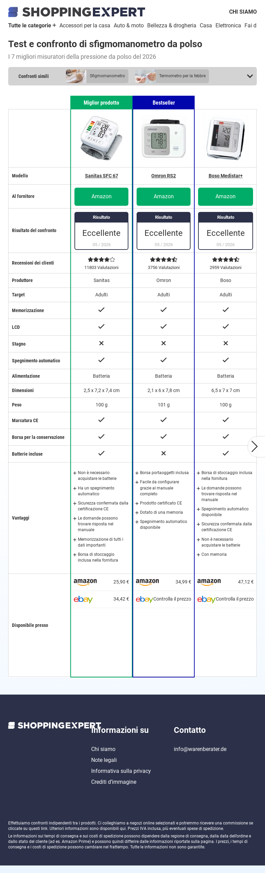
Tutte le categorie (32, 25)
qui (123, 836)
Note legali (104, 767)
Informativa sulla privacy (121, 778)
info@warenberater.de (200, 756)
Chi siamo (243, 12)
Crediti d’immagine (113, 789)
